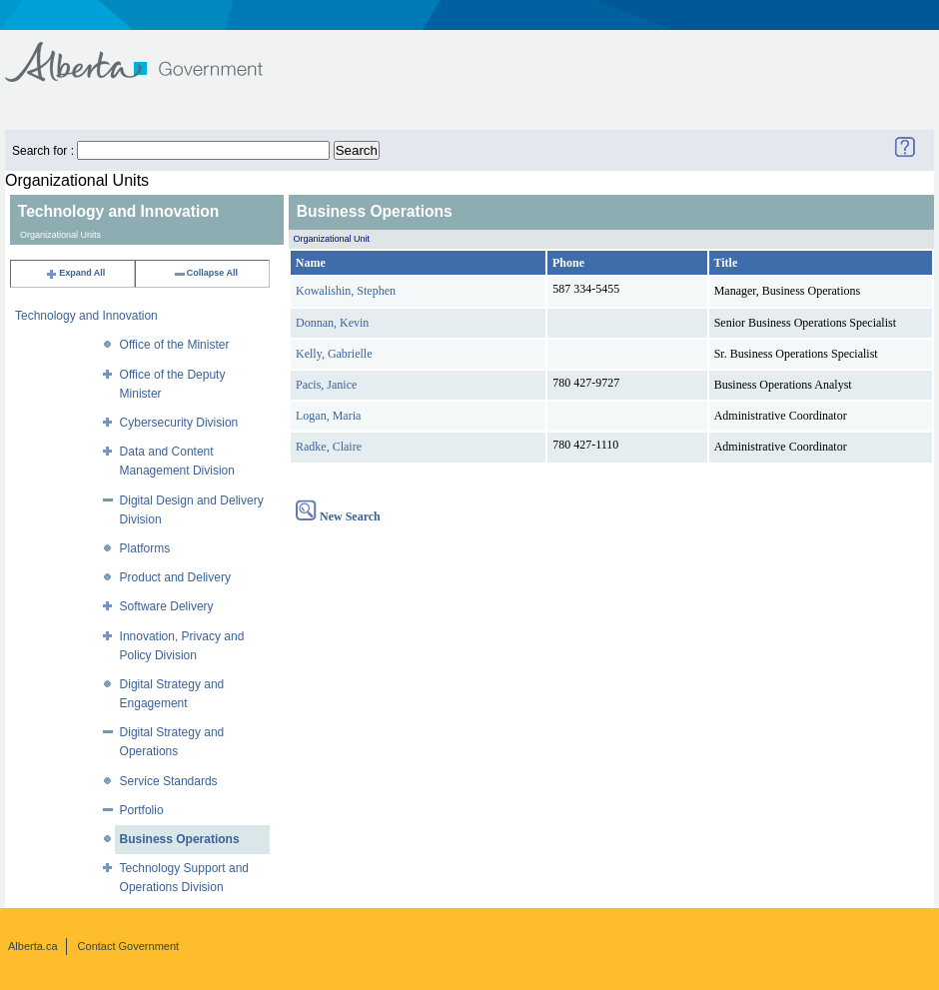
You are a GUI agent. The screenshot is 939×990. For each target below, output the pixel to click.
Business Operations (180, 839)
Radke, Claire (329, 447)
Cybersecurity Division (179, 423)
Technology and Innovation (86, 316)
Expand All (75, 273)
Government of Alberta (150, 52)
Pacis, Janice (326, 385)
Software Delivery (167, 606)
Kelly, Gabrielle (334, 354)
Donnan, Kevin (332, 323)
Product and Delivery (175, 577)
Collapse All (205, 273)
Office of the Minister (175, 345)
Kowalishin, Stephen (346, 291)
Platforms (145, 548)
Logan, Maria (328, 416)
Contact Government (129, 946)
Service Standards (169, 781)
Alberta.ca (33, 946)
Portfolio (142, 810)
